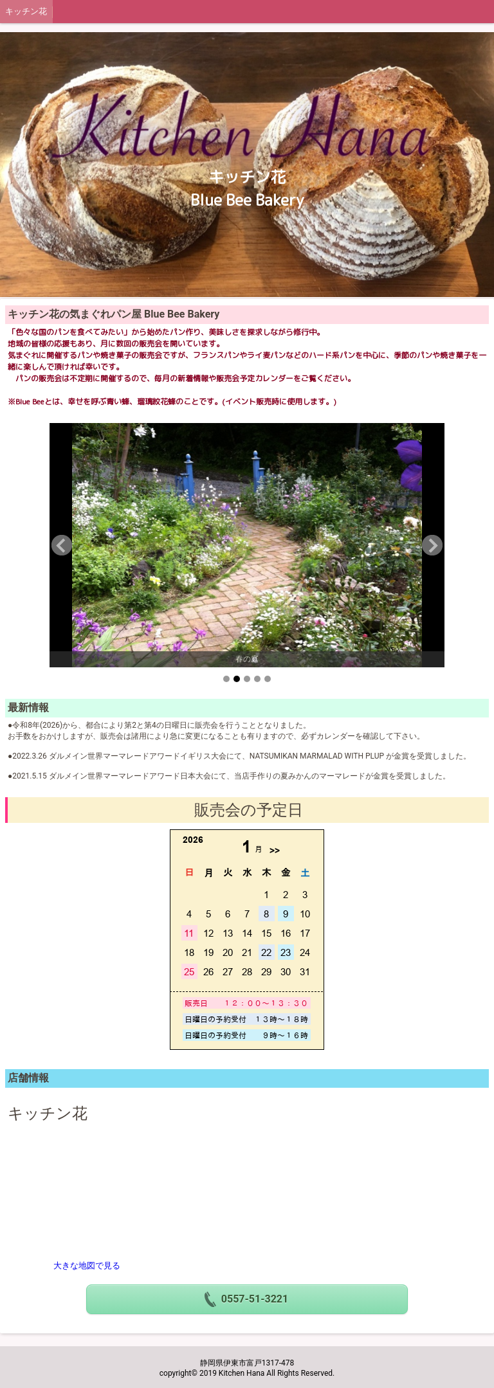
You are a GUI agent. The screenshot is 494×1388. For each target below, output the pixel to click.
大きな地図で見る (86, 1265)
